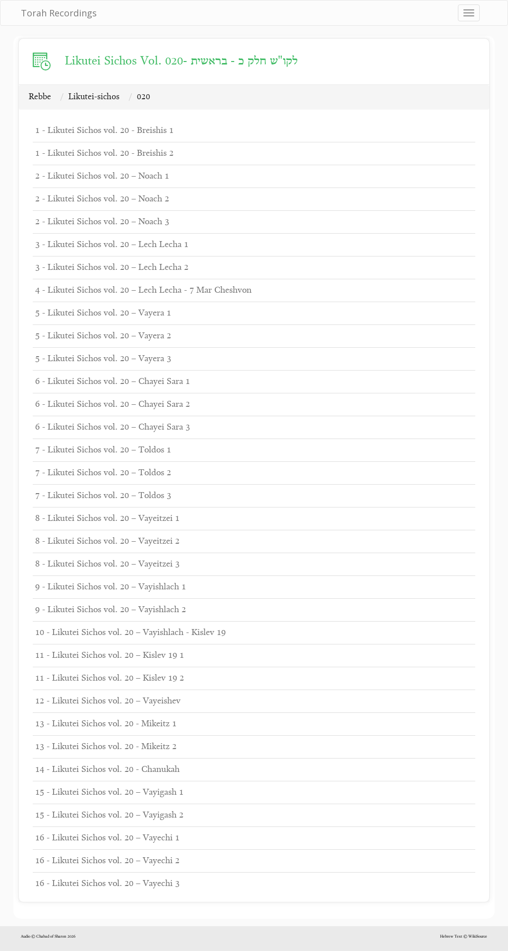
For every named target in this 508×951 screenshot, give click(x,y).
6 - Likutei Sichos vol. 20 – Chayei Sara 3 (112, 427)
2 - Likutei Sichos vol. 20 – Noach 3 (102, 222)
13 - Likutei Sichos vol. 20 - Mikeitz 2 (106, 747)
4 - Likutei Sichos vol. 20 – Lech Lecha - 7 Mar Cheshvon (143, 290)
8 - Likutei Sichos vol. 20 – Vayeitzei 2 (107, 541)
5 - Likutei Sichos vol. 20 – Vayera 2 (103, 336)
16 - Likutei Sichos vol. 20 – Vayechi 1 (107, 838)
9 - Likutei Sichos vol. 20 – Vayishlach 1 (110, 587)
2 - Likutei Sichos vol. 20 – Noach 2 (102, 199)
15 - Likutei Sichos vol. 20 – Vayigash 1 (109, 792)
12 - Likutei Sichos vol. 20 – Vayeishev (108, 701)
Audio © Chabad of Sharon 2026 (48, 937)
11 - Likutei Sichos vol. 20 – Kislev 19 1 (109, 655)
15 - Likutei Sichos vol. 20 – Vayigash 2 (109, 815)
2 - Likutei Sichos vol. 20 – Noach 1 (102, 176)
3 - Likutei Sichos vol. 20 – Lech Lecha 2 (112, 267)
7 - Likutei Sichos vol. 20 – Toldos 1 (103, 450)
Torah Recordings (59, 13)
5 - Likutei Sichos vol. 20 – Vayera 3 (103, 359)
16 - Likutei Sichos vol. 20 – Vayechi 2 (107, 861)
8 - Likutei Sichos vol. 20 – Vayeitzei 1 (107, 518)
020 (143, 97)
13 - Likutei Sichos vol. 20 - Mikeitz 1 (106, 724)
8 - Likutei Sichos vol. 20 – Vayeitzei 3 (107, 564)
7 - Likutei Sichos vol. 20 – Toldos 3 (103, 496)
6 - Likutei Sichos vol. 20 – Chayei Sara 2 (112, 404)
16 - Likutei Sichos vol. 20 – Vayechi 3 (107, 883)
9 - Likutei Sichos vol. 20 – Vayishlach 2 (110, 610)
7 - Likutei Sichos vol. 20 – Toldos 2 (103, 473)
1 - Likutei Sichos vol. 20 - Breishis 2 (104, 153)
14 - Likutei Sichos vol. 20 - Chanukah (107, 769)
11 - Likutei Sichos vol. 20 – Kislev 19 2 (109, 678)
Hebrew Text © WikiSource (463, 937)
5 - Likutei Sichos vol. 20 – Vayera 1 (103, 313)
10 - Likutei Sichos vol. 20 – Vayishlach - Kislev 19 (130, 632)
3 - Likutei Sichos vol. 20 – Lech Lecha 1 (112, 245)
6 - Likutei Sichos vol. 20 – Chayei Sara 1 (112, 381)
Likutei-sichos (94, 97)
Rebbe (40, 97)
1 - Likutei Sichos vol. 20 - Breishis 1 (104, 130)
